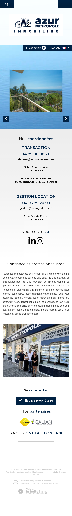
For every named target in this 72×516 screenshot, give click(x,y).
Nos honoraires (38, 472)
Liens (48, 472)
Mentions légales (24, 472)
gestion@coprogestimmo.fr (36, 208)
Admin (55, 472)
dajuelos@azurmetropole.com (36, 159)
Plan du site (10, 472)
